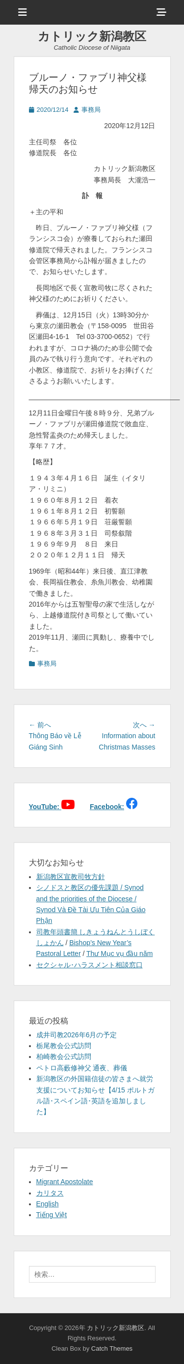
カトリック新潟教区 (92, 36)
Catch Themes (111, 1348)
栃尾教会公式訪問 (63, 1046)
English (47, 1204)
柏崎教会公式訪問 (63, 1056)
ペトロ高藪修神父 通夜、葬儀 (82, 1068)
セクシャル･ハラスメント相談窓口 (89, 965)
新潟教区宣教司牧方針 (70, 877)
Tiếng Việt (51, 1215)
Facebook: (107, 807)
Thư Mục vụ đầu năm (119, 953)
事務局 (91, 109)
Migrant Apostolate (64, 1182)
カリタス (50, 1193)
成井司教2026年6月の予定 (76, 1035)
